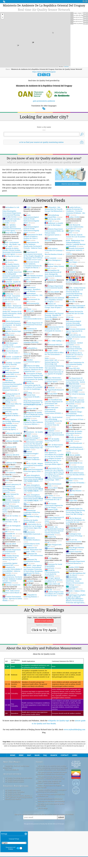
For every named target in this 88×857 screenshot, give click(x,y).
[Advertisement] (44, 752)
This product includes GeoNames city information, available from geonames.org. (50, 803)
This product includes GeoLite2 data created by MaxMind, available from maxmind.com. (51, 799)
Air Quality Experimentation (14, 805)
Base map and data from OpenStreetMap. (51, 827)
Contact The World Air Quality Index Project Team (16, 792)
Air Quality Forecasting (12, 819)
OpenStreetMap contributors (70, 66)
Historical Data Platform (13, 825)
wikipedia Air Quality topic (58, 720)
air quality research (12, 799)
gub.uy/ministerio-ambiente (44, 101)
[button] (2, 14)
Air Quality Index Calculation (14, 818)
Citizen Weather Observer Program (49, 811)
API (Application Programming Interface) (18, 823)
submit (61, 843)
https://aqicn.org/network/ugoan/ (44, 72)
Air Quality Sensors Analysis (14, 807)
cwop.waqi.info (41, 813)
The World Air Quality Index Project (76, 790)
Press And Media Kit (11, 795)
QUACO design (42, 834)
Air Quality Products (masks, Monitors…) (18, 821)
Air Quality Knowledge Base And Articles (18, 804)
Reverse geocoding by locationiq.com (50, 824)
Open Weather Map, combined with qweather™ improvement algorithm (48, 807)
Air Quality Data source (12, 816)
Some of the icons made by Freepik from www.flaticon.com (50, 821)
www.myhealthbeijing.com (74, 729)
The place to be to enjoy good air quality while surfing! (50, 830)
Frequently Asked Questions (15, 811)
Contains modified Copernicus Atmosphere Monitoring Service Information (51, 816)
